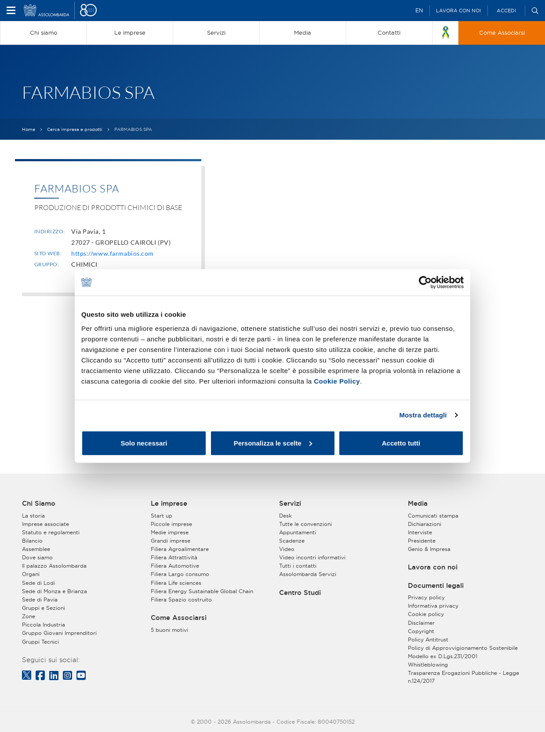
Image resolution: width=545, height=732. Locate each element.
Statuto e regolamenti (51, 532)
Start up (161, 515)
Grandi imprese (170, 541)
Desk (285, 515)
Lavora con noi (458, 10)
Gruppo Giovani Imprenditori (59, 633)
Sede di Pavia (40, 599)
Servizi (290, 503)
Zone (28, 616)
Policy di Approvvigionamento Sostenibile (463, 648)
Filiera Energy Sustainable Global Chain (202, 591)
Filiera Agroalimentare (180, 549)
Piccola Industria (43, 624)
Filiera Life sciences (176, 583)
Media (418, 503)
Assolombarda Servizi (307, 574)
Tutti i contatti (297, 566)
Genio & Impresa (429, 549)
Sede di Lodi (38, 583)
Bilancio (32, 541)
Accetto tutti (401, 442)
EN (419, 10)
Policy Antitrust (428, 639)
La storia (33, 515)
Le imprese (169, 503)
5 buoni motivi (169, 630)
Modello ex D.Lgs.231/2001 (442, 656)
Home (28, 129)
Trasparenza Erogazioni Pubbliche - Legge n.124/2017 (463, 676)
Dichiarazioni (424, 524)
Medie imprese (170, 532)
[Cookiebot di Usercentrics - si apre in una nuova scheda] (425, 282)
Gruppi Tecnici (40, 642)
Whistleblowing (428, 664)
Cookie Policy (337, 380)
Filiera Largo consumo (180, 574)
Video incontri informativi (312, 557)
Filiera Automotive (175, 566)
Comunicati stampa (433, 515)
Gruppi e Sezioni (43, 608)
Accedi (506, 10)
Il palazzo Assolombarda (54, 566)
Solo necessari (144, 442)
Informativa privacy (433, 606)
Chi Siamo (38, 503)
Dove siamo (37, 557)
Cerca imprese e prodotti (74, 129)
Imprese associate (45, 524)
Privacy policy (426, 597)
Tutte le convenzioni (305, 524)
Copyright (421, 631)
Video (286, 549)
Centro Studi (300, 592)
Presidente (422, 541)
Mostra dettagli (423, 415)
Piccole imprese (171, 524)
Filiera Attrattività (174, 557)
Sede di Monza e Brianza (54, 591)
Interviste (420, 532)
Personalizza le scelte (273, 442)
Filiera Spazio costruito (181, 599)
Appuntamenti (297, 532)
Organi (31, 574)
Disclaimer (421, 623)
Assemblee (36, 549)
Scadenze (292, 541)
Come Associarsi (179, 617)
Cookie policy (426, 614)
